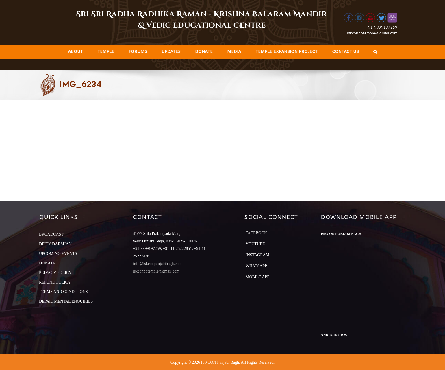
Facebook (256, 233)
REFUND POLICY (55, 282)
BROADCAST (51, 234)
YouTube (255, 244)
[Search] (375, 52)
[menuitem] (75, 52)
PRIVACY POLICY (55, 272)
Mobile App (257, 277)
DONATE (47, 263)
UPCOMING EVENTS (58, 253)
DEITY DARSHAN (55, 244)
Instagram (257, 255)
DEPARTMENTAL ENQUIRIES (66, 301)
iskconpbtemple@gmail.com (372, 33)
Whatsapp (256, 266)
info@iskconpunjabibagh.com (157, 264)
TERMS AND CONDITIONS (63, 292)
